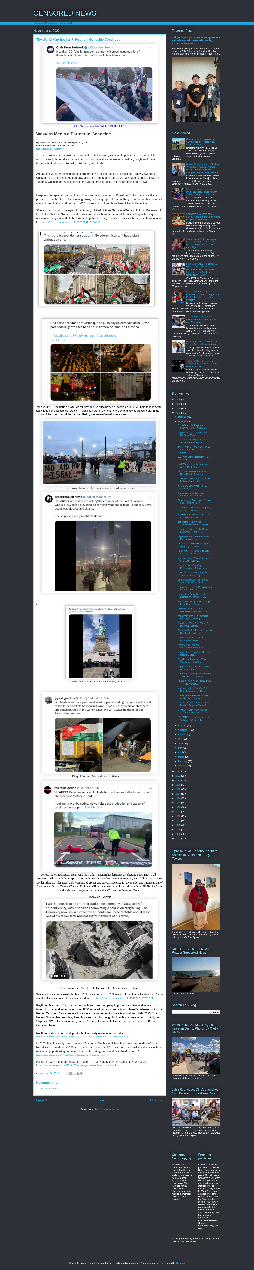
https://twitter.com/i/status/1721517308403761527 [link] (124, 998)
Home (100, 1100)
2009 (178, 829)
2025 (178, 404)
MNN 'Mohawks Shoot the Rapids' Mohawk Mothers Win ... (194, 480)
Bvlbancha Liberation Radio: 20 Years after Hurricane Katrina (202, 343)
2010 (178, 825)
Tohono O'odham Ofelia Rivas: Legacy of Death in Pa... (192, 530)
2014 (178, 807)
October (182, 725)
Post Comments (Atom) (107, 1109)
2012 (178, 816)
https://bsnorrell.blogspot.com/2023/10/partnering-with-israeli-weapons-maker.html (78, 1065)
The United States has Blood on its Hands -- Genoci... (193, 697)
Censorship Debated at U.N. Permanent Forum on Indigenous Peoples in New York (203, 217)
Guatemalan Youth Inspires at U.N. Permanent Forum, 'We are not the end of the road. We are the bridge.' (202, 243)
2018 (178, 789)
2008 (178, 834)
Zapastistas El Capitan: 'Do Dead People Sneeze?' (194, 653)
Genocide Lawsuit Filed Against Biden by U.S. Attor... (193, 545)
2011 (178, 820)
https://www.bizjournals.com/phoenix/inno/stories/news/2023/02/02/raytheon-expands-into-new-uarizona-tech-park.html (82, 1037)
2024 (178, 408)
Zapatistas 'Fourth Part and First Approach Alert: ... (193, 668)
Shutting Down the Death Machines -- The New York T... (194, 610)
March (181, 757)
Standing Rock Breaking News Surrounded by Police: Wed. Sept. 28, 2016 (201, 142)
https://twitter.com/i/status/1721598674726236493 (71, 222)
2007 (178, 838)
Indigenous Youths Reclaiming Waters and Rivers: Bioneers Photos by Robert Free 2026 (196, 40)
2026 (178, 399)
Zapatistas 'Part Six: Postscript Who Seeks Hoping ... (192, 617)
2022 (178, 771)
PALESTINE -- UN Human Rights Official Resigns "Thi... (194, 718)
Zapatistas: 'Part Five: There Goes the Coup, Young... (194, 624)
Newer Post (43, 1100)
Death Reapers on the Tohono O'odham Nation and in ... (192, 581)
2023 (178, 413)
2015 (178, 802)
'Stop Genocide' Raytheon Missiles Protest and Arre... (192, 426)
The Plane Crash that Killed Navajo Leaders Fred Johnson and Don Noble (201, 319)
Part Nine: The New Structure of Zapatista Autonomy (193, 574)
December (183, 416)
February (183, 761)
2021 (178, 775)
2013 (178, 811)
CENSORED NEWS (64, 13)
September (184, 729)
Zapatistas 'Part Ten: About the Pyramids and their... (192, 537)
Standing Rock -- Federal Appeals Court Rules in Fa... (194, 631)
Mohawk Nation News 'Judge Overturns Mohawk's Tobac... (193, 711)
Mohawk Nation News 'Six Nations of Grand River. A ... (194, 559)
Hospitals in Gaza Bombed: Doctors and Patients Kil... (192, 595)
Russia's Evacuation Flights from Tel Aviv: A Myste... (194, 682)
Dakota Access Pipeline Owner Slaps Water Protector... (193, 441)
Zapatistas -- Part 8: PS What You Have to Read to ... (194, 588)
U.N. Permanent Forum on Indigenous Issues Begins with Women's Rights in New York (201, 192)
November (183, 421)
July (180, 738)
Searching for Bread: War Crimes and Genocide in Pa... (194, 501)
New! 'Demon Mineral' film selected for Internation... (191, 646)
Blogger (180, 1263)
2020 (178, 780)
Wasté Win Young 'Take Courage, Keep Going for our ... (194, 603)
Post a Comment (49, 1088)
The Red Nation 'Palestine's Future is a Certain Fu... (191, 639)
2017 (178, 793)
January (182, 765)
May (180, 747)
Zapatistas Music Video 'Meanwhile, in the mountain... (193, 523)
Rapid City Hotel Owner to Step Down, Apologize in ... (193, 552)
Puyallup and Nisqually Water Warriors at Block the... (192, 660)
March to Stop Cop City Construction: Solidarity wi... (192, 566)
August (182, 734)
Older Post (156, 1100)
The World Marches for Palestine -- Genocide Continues (194, 675)
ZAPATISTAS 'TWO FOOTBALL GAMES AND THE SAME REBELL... (193, 449)
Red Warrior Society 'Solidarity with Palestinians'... (192, 465)
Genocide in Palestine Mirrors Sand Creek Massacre (192, 472)
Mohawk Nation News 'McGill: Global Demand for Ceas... (192, 689)
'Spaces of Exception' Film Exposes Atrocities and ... (191, 494)
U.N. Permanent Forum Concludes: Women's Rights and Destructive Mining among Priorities (202, 295)
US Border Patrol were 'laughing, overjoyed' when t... (194, 509)
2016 (178, 798)
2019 (178, 784)
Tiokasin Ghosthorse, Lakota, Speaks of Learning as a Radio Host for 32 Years (202, 364)
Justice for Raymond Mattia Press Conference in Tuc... (194, 516)
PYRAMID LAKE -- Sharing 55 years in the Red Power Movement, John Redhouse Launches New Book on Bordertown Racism (201, 269)
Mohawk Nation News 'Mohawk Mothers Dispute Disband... (193, 704)
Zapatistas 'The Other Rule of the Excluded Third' (194, 434)
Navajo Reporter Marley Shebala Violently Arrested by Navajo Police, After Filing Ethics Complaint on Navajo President (203, 168)
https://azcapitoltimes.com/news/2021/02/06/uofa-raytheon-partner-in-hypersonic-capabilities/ (72, 1055)
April (180, 752)
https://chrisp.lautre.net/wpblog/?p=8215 (52, 149)
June (181, 743)
